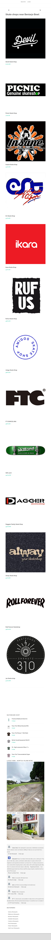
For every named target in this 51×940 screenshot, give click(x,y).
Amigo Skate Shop (11, 370)
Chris (13, 877)
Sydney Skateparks (13, 912)
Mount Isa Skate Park (13, 873)
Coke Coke (15, 847)
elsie (13, 885)
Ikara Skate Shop (11, 267)
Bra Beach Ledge (12, 879)
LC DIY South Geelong (13, 902)
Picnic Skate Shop (11, 113)
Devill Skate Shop (11, 62)
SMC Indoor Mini (12, 893)
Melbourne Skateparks (13, 914)
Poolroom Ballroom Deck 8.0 (19, 718)
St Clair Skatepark (12, 853)
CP (13, 898)
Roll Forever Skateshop (13, 627)
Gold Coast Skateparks (14, 928)
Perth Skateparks (12, 923)
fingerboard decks (34, 866)
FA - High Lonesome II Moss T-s (20, 747)
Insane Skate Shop (11, 164)
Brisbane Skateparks (13, 916)
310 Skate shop (10, 678)
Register (23, 1)
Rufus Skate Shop (11, 318)
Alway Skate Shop (11, 575)
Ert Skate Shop (10, 216)
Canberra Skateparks (13, 921)
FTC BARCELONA (11, 421)
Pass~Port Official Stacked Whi (20, 726)
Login (28, 1)
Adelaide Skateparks (13, 918)
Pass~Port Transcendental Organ (21, 754)
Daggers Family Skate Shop (14, 524)
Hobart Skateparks (12, 925)
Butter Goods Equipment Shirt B (20, 740)
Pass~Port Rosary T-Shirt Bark (20, 733)
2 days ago (21, 853)
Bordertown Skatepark (13, 886)
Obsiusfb (14, 858)
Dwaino (14, 891)
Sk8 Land (8, 473)
